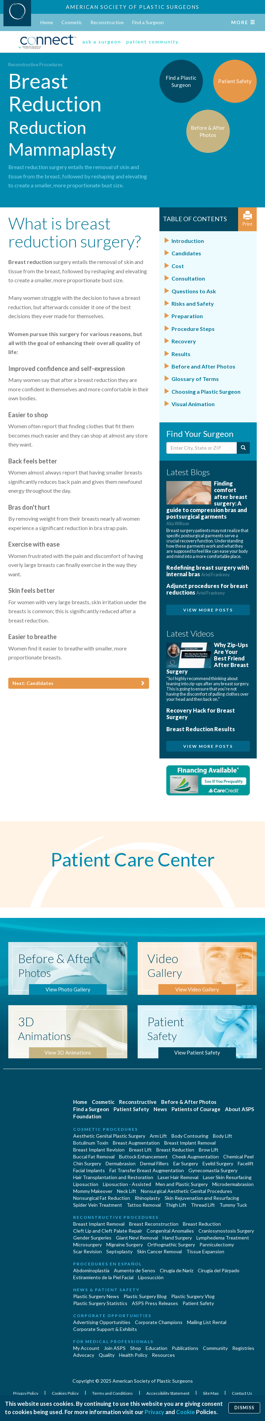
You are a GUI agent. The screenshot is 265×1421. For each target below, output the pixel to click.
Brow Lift (208, 1150)
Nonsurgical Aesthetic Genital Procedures (186, 1191)
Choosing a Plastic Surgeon (206, 391)
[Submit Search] (243, 448)
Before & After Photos (188, 1102)
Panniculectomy (216, 1244)
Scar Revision (87, 1251)
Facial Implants (89, 1170)
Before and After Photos (203, 366)
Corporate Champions (159, 1322)
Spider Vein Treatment (97, 1205)
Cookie (185, 1411)
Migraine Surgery (124, 1244)
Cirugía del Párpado (218, 1270)
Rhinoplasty (147, 1198)
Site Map (211, 1393)
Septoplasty (119, 1251)
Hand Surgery (177, 1238)
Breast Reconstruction (153, 1224)
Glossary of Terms (195, 378)
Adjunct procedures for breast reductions (207, 589)
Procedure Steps (193, 328)
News (160, 1109)
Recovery (183, 341)
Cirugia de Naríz (176, 1270)
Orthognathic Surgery (171, 1244)
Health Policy (133, 1355)
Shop (135, 1348)
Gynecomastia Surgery (212, 1170)
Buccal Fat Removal (94, 1156)
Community (215, 1348)
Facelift (246, 1163)
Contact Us (242, 1393)
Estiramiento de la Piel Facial (103, 1277)
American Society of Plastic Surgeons (132, 7)
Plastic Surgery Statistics (100, 1303)
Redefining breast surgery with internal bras (207, 570)
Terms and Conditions (113, 1393)
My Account (86, 1348)
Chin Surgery (87, 1163)
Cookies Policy (65, 1393)
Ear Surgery (185, 1163)
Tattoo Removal (144, 1205)
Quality (107, 1355)
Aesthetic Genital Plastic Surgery (109, 1136)
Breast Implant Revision (99, 1150)
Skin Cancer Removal (159, 1251)
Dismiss (244, 1407)
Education (156, 1348)
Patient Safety (131, 1109)
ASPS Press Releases (155, 1303)
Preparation (187, 316)
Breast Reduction (175, 1150)
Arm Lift (158, 1136)
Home (46, 22)
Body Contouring (189, 1136)
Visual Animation (193, 404)
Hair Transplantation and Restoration (113, 1177)
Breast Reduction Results (200, 729)
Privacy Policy (26, 1393)
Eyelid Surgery (218, 1163)
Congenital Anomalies (170, 1231)
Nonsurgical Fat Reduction (101, 1198)
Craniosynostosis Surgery (226, 1231)
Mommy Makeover (92, 1191)
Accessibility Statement (168, 1393)
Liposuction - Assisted (127, 1184)
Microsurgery (87, 1244)
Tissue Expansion (205, 1251)
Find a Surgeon (148, 22)
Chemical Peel (238, 1156)
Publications (185, 1348)
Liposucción (151, 1277)
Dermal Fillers (154, 1163)
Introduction (187, 240)
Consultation (188, 278)
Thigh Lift (175, 1205)
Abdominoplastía (91, 1270)
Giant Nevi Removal (137, 1238)
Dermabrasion (121, 1163)
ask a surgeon (101, 42)
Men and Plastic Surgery (182, 1184)
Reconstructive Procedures (35, 64)
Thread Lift (203, 1205)
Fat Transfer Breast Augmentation (146, 1170)
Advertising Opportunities (101, 1322)
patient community (152, 42)
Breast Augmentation (136, 1143)
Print (247, 219)
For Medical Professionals (113, 1341)
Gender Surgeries (92, 1238)
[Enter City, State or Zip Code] (201, 448)
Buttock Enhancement (143, 1156)
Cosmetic (71, 22)
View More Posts (208, 609)
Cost (177, 266)
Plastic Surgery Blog (145, 1296)
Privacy (154, 1411)
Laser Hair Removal (178, 1177)
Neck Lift (126, 1191)
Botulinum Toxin (90, 1143)
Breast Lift (140, 1150)
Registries (243, 1348)
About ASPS (239, 1109)
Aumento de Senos (134, 1270)
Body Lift (222, 1136)
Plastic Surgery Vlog (193, 1296)
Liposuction (85, 1184)
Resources (163, 1355)
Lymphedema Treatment (222, 1238)
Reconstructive (107, 22)
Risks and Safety (192, 303)
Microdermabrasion (233, 1184)
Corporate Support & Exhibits (105, 1329)
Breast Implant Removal (190, 1143)
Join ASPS (115, 1348)
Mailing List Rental (206, 1322)
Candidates (186, 253)
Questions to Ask (193, 291)
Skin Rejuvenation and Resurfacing (202, 1198)
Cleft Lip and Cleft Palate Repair (107, 1231)
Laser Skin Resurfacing (227, 1177)
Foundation (87, 1116)
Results (180, 354)
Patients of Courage (195, 1109)
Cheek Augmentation (195, 1156)
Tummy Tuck (233, 1205)
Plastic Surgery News (96, 1296)
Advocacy (83, 1355)
